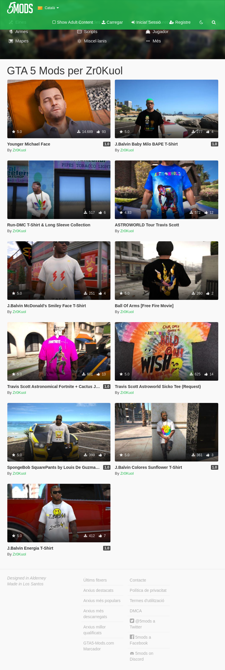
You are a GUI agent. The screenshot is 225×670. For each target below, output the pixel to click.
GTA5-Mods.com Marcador (98, 646)
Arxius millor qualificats (94, 630)
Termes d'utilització (147, 600)
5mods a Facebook (140, 640)
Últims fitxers (95, 580)
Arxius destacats (98, 590)
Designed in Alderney (26, 578)
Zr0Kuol (19, 150)
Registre (179, 22)
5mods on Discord (141, 656)
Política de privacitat (148, 590)
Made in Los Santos (25, 584)
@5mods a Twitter (142, 623)
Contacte (138, 580)
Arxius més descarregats (95, 614)
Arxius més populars (102, 600)
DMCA (136, 611)
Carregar (112, 22)
